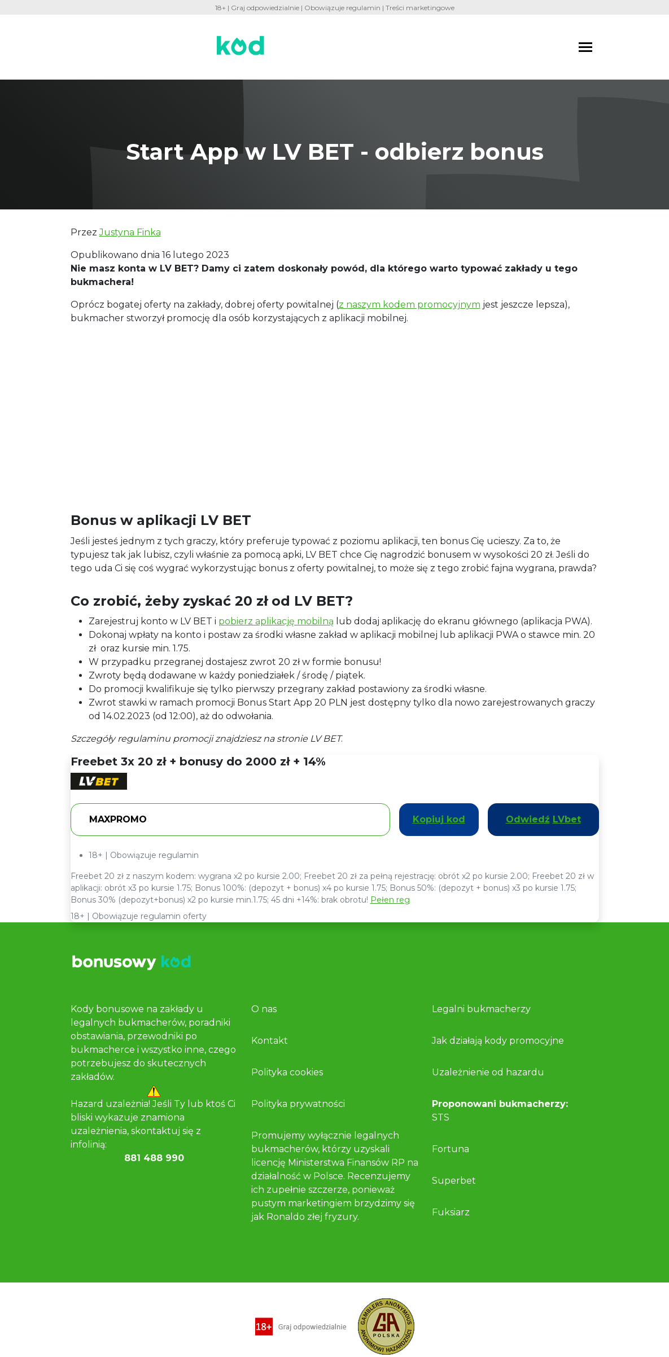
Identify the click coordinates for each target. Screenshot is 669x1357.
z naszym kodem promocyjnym (409, 304)
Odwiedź (543, 819)
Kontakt (269, 1040)
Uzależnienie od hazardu (488, 1072)
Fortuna (450, 1149)
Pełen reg (390, 900)
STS (440, 1117)
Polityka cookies (287, 1072)
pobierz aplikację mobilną (276, 621)
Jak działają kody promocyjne (498, 1040)
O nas (264, 1009)
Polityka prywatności (298, 1103)
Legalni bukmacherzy (481, 1009)
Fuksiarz (451, 1212)
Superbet (454, 1180)
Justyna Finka (130, 232)
